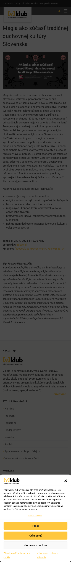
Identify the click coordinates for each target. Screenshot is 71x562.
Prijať (35, 525)
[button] (65, 481)
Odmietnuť (35, 535)
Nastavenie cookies (35, 545)
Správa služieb (35, 515)
